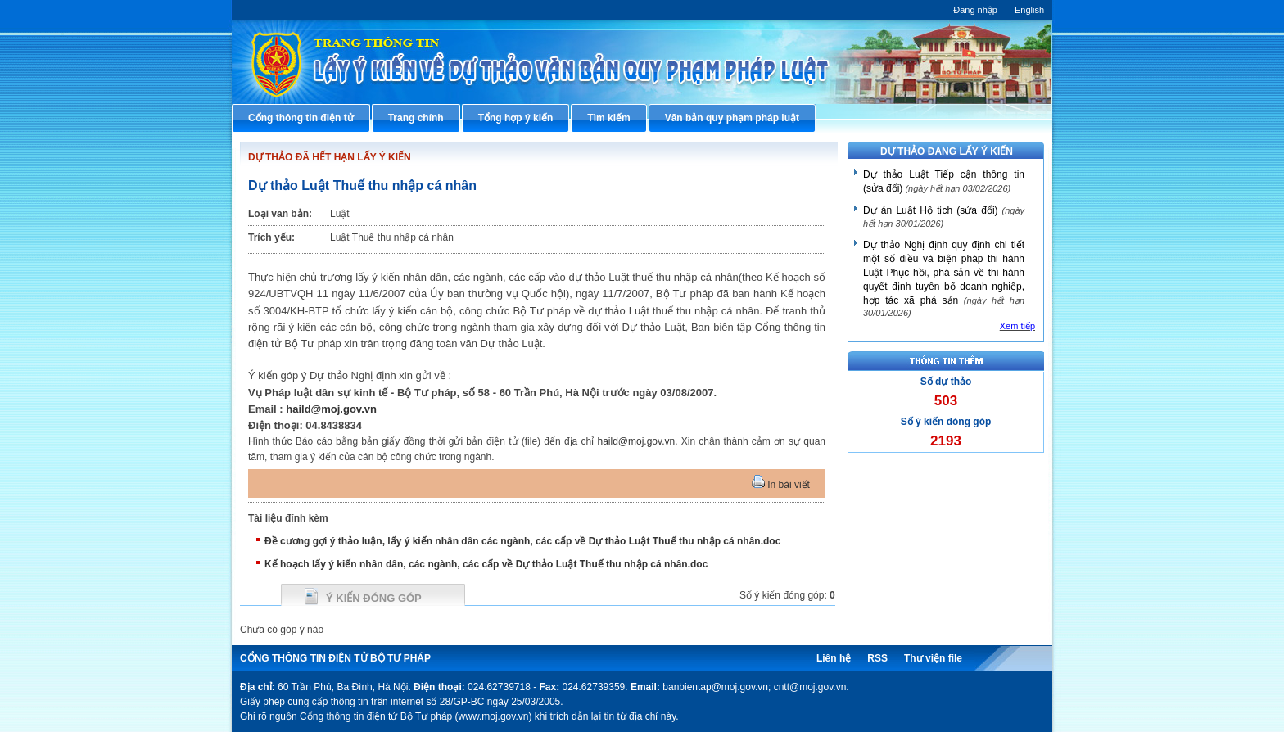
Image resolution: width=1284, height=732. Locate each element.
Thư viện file (933, 658)
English (1029, 10)
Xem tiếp (1017, 326)
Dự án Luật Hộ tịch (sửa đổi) (930, 210)
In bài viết (781, 484)
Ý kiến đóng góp (374, 598)
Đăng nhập (975, 10)
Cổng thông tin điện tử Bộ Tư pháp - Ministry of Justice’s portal (642, 62)
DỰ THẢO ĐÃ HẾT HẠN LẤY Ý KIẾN (329, 157)
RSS (877, 658)
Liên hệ (833, 658)
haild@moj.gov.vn (331, 409)
